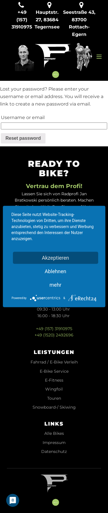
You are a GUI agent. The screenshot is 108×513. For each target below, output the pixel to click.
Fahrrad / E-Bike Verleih (54, 362)
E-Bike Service (54, 371)
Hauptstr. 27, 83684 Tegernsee (47, 19)
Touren (54, 398)
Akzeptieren (55, 258)
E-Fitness (54, 380)
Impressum (54, 443)
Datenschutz (54, 451)
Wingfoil (54, 389)
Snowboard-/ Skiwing (54, 407)
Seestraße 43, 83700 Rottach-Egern (79, 23)
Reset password (23, 138)
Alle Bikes (54, 433)
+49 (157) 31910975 (54, 328)
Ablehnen (55, 271)
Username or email (23, 117)
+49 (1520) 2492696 (54, 335)
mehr (55, 285)
